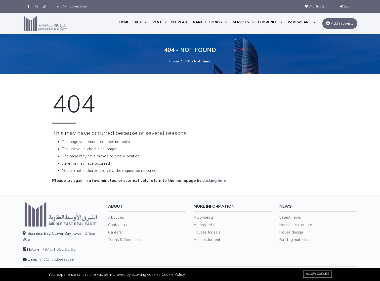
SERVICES (241, 22)
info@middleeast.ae (71, 6)
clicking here (214, 180)
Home (174, 61)
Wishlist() (314, 6)
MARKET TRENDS (207, 22)
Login (345, 6)
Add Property (340, 23)
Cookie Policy (173, 274)
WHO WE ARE (299, 22)
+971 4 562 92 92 (59, 249)
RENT (157, 22)
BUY (138, 22)
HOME (124, 22)
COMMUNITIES (270, 22)
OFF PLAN (179, 22)
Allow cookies (317, 274)
